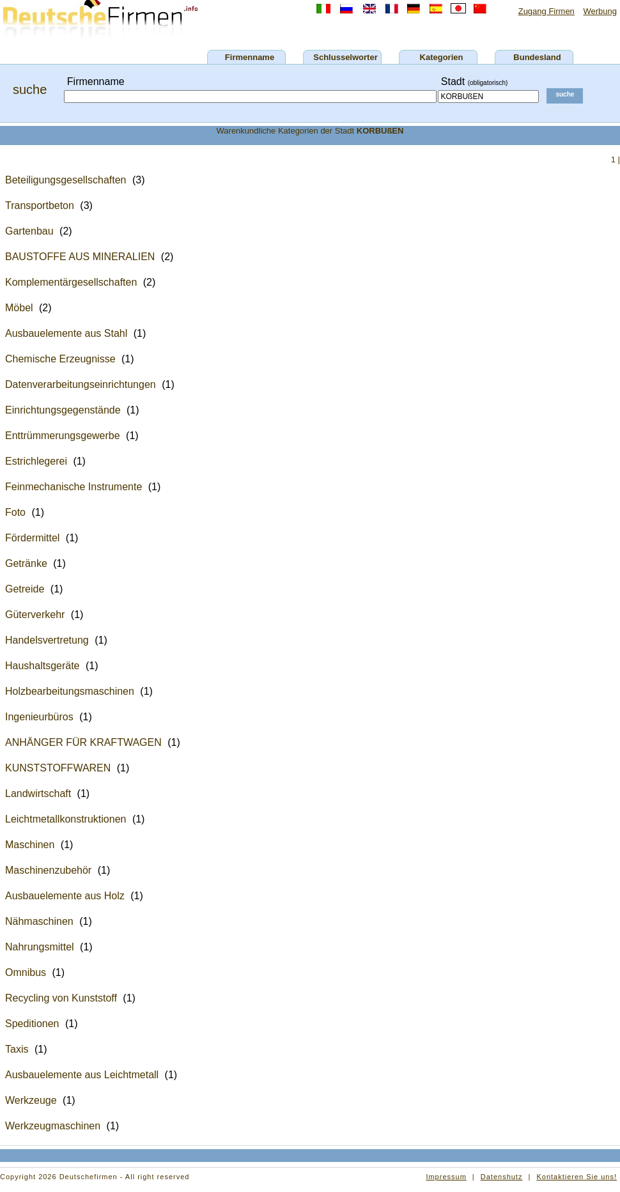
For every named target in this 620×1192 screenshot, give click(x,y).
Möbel (19, 307)
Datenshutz (502, 1176)
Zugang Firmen (546, 11)
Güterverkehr (35, 614)
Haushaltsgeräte (42, 665)
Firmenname (249, 57)
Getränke (26, 563)
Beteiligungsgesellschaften (65, 179)
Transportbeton (39, 205)
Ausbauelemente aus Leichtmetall (82, 1074)
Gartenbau (29, 231)
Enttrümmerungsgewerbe (62, 435)
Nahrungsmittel (39, 946)
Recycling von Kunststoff (61, 998)
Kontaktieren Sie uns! (576, 1176)
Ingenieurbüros (39, 716)
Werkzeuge (31, 1100)
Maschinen (29, 844)
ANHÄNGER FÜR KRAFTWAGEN (83, 742)
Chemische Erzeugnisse (60, 358)
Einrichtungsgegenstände (63, 410)
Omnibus (25, 972)
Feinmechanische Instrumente (73, 486)
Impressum (446, 1176)
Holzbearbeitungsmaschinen (69, 691)
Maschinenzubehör (48, 870)
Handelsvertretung (47, 640)
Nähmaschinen (39, 921)
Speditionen (32, 1023)
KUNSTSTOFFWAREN (58, 767)
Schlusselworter (345, 57)
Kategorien (441, 57)
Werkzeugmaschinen (52, 1125)
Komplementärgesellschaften (71, 282)
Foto (15, 512)
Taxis (16, 1049)
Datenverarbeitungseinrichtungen (80, 384)
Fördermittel (32, 537)
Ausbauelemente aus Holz (65, 895)
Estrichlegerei (36, 461)
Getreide (24, 589)
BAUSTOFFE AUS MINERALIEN (80, 256)
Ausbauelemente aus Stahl (66, 333)
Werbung (600, 11)
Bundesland (537, 57)
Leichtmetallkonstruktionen (65, 819)
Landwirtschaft (38, 793)
